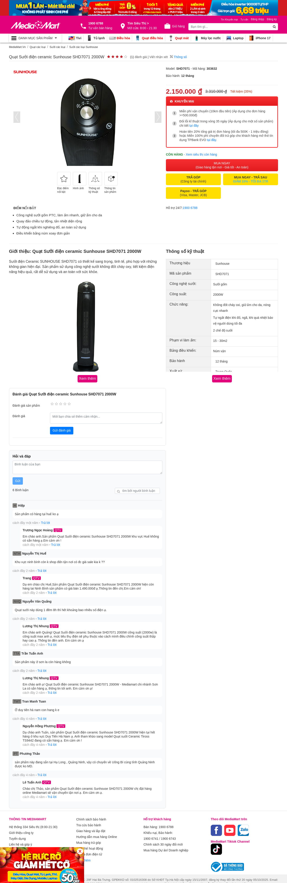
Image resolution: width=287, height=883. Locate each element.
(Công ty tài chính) (193, 178)
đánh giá (141, 57)
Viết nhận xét (158, 57)
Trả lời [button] (45, 522)
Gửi (17, 480)
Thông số (178, 57)
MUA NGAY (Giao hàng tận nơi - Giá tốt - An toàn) (222, 164)
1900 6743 (168, 831)
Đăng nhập (257, 19)
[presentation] (16, 117)
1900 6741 (151, 831)
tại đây (194, 125)
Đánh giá (19, 415)
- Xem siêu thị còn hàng (200, 153)
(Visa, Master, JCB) (193, 192)
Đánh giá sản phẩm (26, 405)
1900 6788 (190, 207)
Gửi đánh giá (62, 430)
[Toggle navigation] (35, 38)
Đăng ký (272, 19)
